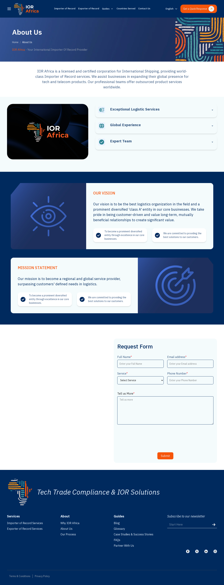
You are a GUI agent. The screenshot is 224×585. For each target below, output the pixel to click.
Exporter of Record (88, 8)
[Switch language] (172, 9)
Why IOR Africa (69, 523)
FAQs (117, 540)
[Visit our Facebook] (188, 551)
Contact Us (144, 8)
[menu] (9, 9)
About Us (66, 528)
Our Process (68, 534)
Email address (177, 357)
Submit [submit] (165, 456)
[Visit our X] (197, 551)
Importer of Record (64, 8)
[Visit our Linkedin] (206, 551)
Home (15, 42)
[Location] (58, 400)
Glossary (119, 528)
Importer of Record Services (25, 523)
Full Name (124, 357)
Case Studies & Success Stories (133, 534)
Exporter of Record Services (25, 528)
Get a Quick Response (198, 9)
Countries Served (126, 8)
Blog (117, 523)
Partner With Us (124, 545)
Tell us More (126, 393)
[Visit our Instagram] (215, 551)
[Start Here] (192, 524)
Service (122, 373)
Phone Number (177, 373)
